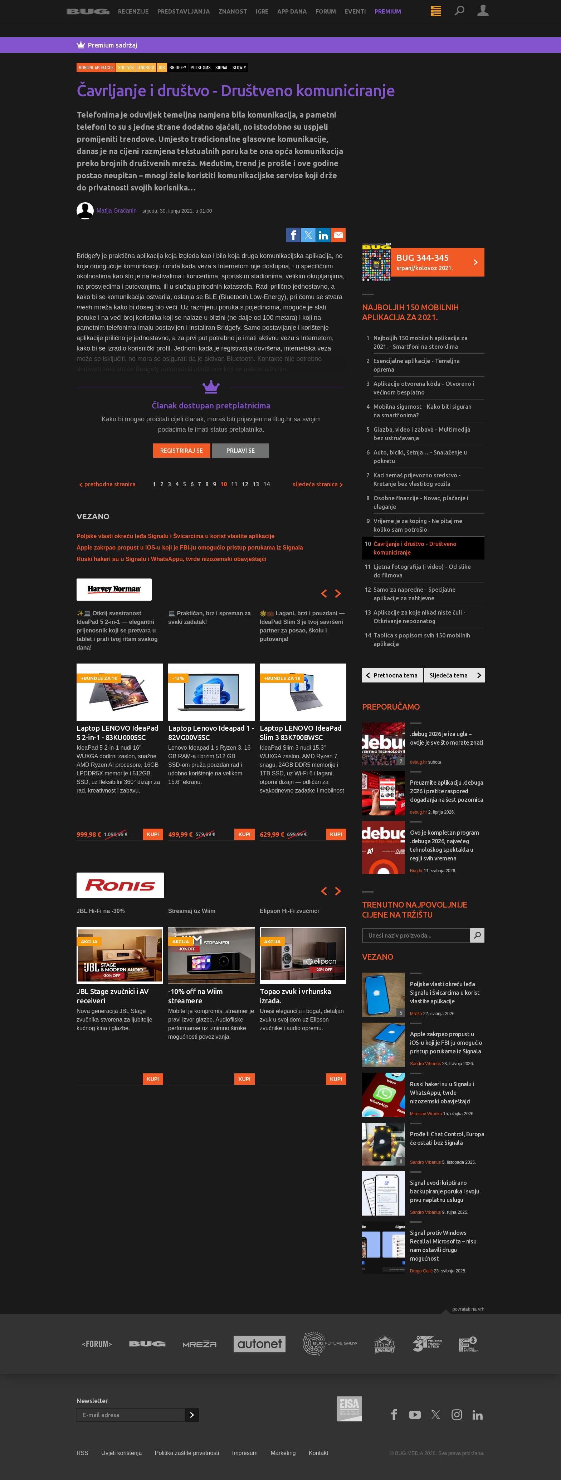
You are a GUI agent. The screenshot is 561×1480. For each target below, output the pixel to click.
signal (221, 67)
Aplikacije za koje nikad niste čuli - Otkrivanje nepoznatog (419, 616)
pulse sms (201, 67)
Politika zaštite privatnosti (187, 1453)
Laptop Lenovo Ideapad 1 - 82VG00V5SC (211, 732)
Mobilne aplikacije (96, 67)
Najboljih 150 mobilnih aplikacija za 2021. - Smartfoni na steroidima (421, 342)
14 (266, 484)
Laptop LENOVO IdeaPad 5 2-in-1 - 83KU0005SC (117, 732)
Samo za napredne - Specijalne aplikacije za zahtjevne (414, 593)
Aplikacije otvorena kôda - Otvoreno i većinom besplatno (424, 388)
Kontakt (318, 1453)
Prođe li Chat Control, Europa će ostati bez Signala (447, 1138)
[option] (120, 725)
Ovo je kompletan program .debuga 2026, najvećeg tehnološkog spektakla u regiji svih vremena (444, 845)
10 (223, 484)
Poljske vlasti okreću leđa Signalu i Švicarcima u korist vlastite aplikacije (175, 536)
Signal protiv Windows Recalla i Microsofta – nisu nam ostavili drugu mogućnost (443, 1246)
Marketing (283, 1453)
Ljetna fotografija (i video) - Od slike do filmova (422, 570)
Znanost (243, 18)
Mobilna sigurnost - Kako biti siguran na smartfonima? (423, 410)
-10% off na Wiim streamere (195, 996)
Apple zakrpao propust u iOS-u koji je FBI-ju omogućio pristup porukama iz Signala (190, 548)
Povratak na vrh (468, 1309)
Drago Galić (421, 1270)
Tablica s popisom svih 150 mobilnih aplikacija (422, 639)
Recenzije (143, 18)
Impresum (245, 1453)
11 (234, 484)
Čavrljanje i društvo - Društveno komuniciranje (415, 548)
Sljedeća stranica (318, 484)
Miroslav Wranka (426, 1113)
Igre (272, 18)
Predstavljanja (193, 18)
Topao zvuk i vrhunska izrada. (295, 996)
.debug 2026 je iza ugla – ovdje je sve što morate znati (446, 738)
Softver (126, 67)
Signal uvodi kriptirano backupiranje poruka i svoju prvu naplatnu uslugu (444, 1191)
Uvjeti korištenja (121, 1453)
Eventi (365, 18)
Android (146, 67)
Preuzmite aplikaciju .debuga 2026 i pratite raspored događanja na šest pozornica (446, 791)
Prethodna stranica (107, 484)
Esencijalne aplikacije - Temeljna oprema (417, 365)
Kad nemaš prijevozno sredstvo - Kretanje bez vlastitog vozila (417, 479)
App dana (302, 18)
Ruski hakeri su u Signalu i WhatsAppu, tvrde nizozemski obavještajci (172, 559)
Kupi (153, 834)
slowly (239, 67)
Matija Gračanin (117, 211)
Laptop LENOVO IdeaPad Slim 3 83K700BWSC (301, 732)
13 (256, 484)
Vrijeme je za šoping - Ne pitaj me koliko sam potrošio (418, 525)
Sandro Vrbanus (425, 1063)
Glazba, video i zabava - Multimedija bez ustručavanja (422, 433)
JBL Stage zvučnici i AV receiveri (113, 996)
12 (245, 484)
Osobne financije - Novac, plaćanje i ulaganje (421, 502)
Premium (398, 18)
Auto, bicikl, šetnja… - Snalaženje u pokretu (420, 456)
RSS (82, 1453)
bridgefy (178, 67)
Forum (336, 18)
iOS (162, 67)
